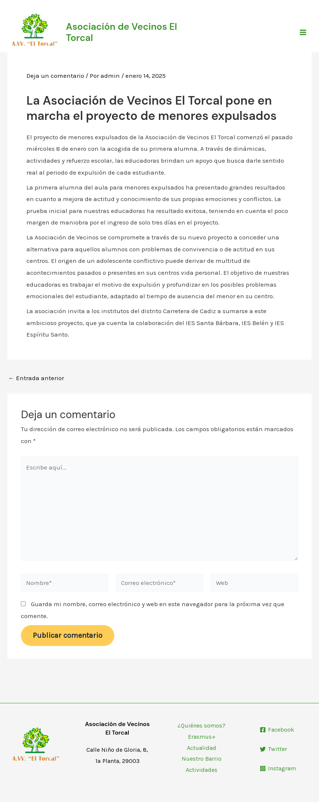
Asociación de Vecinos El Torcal (121, 32)
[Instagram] (278, 768)
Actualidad (201, 747)
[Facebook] (277, 729)
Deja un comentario (55, 75)
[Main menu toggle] (303, 32)
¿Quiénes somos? (202, 725)
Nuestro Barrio (201, 758)
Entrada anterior (36, 378)
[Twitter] (273, 749)
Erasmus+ (202, 736)
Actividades (201, 769)
